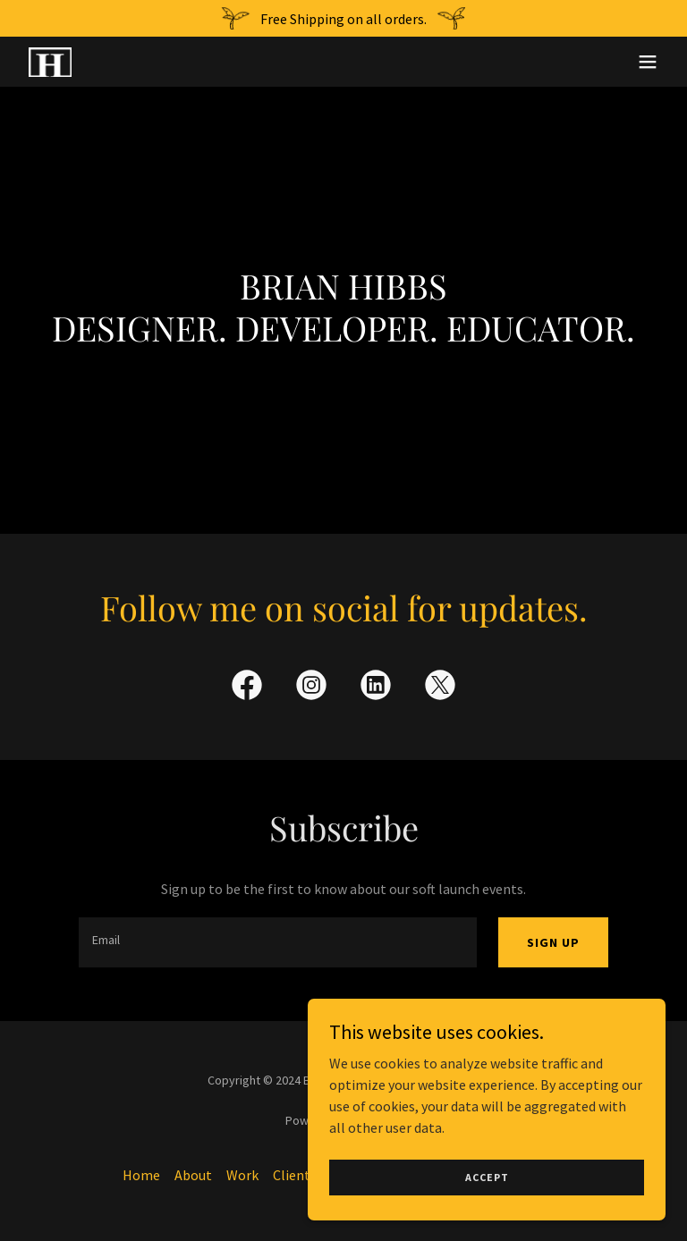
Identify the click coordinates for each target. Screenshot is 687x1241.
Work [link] (242, 1175)
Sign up (553, 942)
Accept (487, 1213)
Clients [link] (295, 1175)
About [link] (193, 1175)
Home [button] (141, 1175)
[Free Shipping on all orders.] (343, 18)
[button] (648, 62)
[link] (50, 62)
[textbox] (278, 942)
